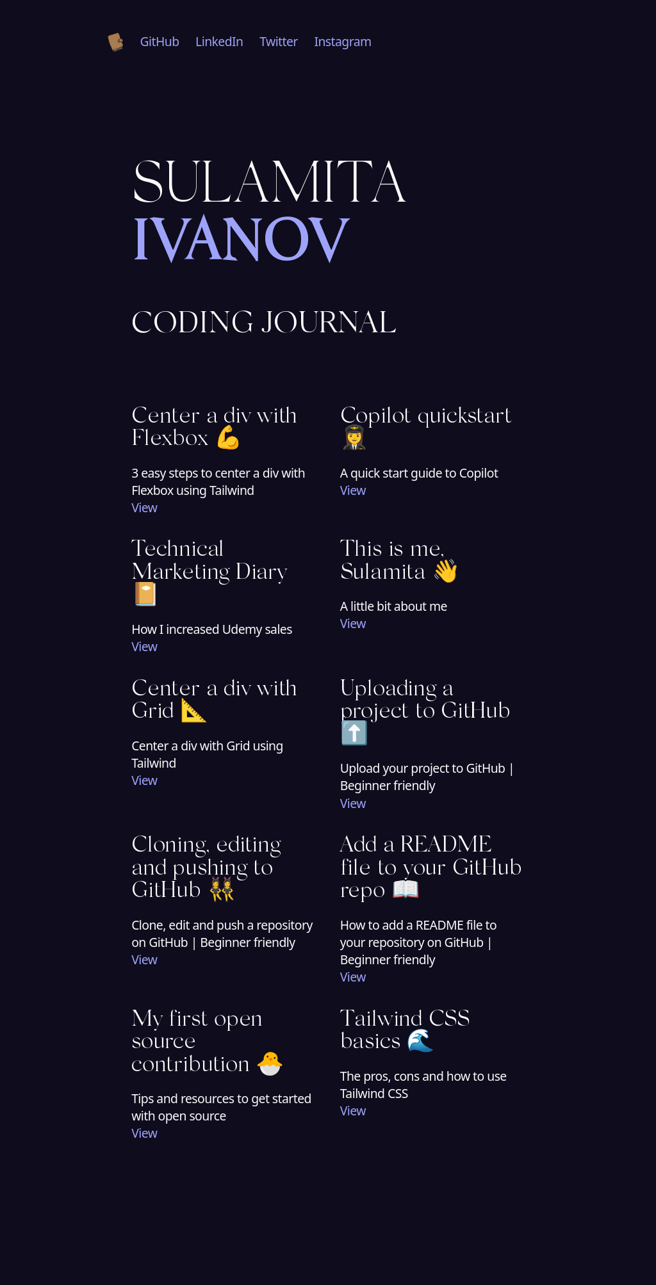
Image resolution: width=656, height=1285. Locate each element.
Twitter (278, 41)
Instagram (342, 41)
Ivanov (239, 247)
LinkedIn (219, 41)
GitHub (159, 41)
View (144, 507)
